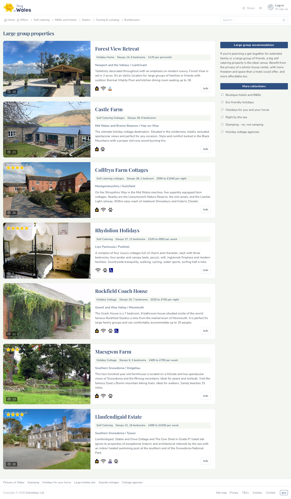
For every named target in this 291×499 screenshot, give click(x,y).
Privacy (234, 493)
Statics (84, 20)
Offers (22, 20)
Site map (221, 493)
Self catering (40, 20)
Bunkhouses (130, 20)
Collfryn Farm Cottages (121, 169)
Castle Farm (109, 109)
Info (205, 88)
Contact (270, 493)
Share (248, 8)
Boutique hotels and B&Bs (241, 95)
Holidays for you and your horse (245, 110)
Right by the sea (234, 117)
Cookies (257, 493)
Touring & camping (105, 20)
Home (9, 20)
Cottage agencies (132, 482)
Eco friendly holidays (237, 102)
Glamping (33, 482)
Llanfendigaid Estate (118, 416)
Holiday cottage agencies (240, 132)
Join (284, 492)
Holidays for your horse (56, 482)
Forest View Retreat (117, 48)
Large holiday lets (85, 482)
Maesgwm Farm (113, 351)
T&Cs (245, 493)
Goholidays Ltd (35, 493)
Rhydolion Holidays (117, 230)
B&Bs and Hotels (64, 20)
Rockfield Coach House (121, 290)
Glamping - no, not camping (242, 124)
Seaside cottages (109, 482)
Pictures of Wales (13, 482)
